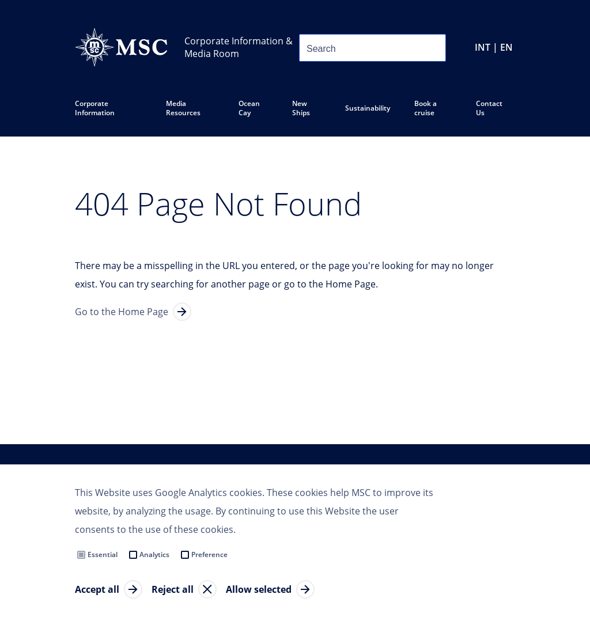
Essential (103, 554)
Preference (209, 554)
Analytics (154, 554)
